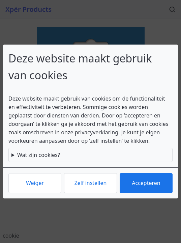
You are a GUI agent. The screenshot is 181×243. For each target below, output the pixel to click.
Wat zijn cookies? (38, 155)
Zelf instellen (90, 183)
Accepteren (146, 183)
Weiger (35, 183)
